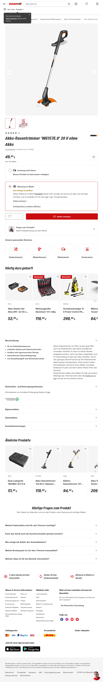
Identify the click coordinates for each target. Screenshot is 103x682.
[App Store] (13, 651)
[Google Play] (31, 651)
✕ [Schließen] (29, 14)
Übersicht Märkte (11, 611)
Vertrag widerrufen (11, 675)
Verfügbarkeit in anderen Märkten (27, 206)
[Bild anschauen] (51, 69)
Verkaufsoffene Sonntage (44, 621)
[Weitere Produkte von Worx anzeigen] (92, 141)
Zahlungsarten (41, 601)
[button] (76, 3)
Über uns (24, 594)
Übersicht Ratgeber (11, 607)
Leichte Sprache (41, 594)
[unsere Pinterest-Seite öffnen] (77, 620)
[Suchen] (46, 4)
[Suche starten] (69, 3)
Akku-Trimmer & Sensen (72, 19)
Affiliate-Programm (27, 611)
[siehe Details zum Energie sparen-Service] (87, 251)
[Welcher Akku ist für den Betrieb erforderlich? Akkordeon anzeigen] (51, 559)
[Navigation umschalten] (4, 3)
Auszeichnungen (26, 607)
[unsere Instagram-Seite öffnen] (66, 620)
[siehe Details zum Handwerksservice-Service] (15, 251)
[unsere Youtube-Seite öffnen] (72, 620)
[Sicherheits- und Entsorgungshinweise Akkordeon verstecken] (51, 386)
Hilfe (37, 597)
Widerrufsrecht (68, 672)
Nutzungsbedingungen (52, 672)
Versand (38, 607)
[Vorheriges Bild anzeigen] (9, 72)
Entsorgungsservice (12, 601)
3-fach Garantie (10, 594)
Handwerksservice (11, 597)
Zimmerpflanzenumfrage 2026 (13, 615)
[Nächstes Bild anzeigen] (94, 72)
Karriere (23, 597)
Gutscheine (40, 617)
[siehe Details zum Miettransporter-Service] (63, 251)
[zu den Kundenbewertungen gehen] (12, 133)
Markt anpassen (11, 18)
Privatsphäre (21, 672)
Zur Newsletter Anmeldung (72, 605)
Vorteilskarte (40, 614)
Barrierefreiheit (25, 675)
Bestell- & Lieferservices (44, 604)
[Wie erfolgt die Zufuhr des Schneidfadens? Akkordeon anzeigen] (51, 542)
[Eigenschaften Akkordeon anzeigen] (51, 409)
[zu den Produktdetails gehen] (10, 149)
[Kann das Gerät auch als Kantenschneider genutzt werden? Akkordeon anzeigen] (51, 534)
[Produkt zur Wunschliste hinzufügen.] (94, 157)
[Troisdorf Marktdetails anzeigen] (38, 193)
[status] (86, 3)
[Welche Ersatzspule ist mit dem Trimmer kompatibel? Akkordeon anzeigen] (51, 550)
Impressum (32, 672)
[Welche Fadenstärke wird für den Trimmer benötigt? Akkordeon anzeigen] (51, 525)
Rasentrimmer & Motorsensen (50, 19)
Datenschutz (9, 672)
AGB (40, 672)
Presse (23, 601)
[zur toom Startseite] (15, 4)
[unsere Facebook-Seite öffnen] (61, 620)
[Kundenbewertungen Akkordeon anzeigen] (51, 426)
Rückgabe (39, 611)
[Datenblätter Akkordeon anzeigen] (51, 418)
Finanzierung (9, 604)
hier (48, 392)
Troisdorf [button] (20, 9)
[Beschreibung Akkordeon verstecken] (51, 340)
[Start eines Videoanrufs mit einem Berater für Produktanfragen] (51, 229)
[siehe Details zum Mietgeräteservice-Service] (39, 251)
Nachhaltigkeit (25, 604)
